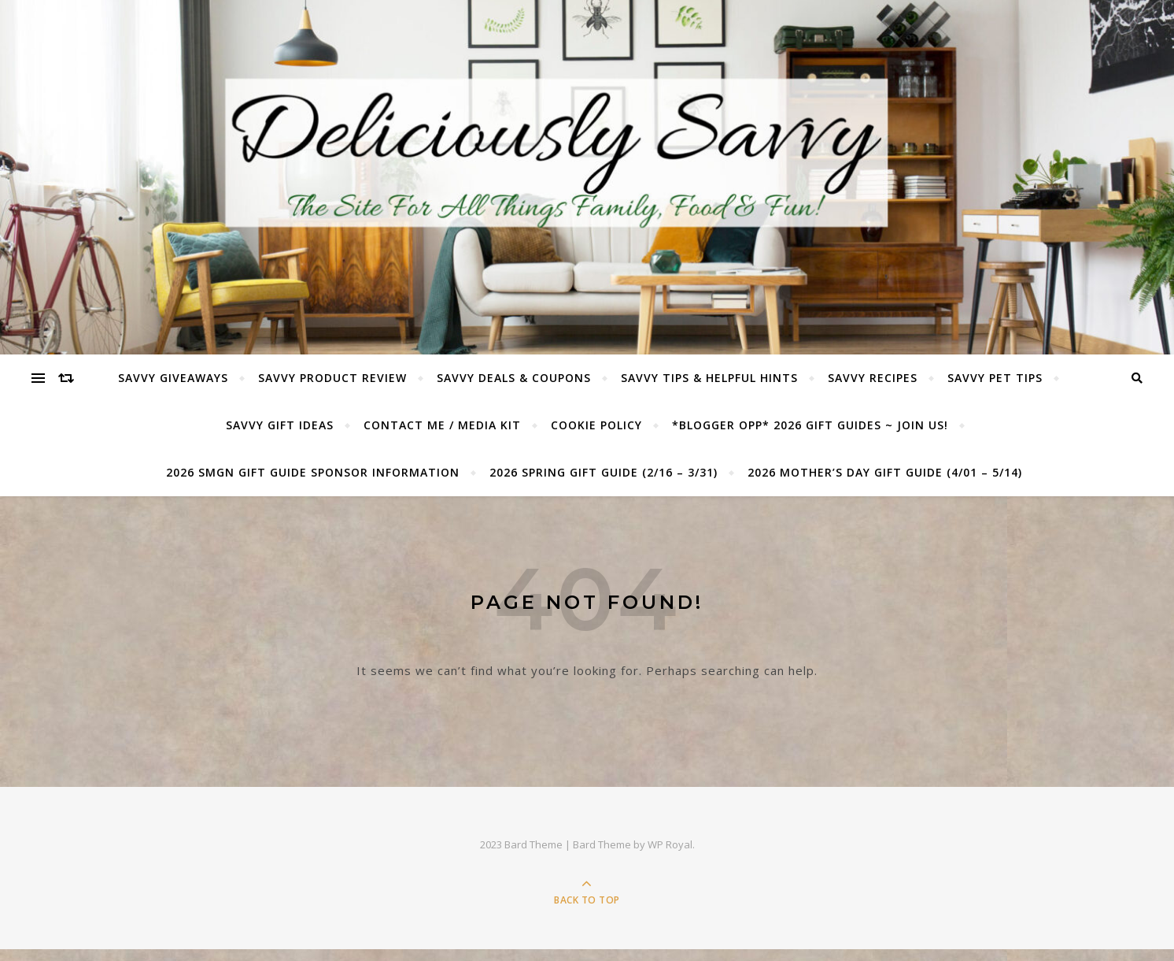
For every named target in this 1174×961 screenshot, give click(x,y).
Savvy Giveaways (173, 377)
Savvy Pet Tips (995, 377)
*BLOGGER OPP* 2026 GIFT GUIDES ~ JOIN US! (810, 424)
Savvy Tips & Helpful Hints (709, 377)
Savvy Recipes (872, 377)
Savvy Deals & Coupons (514, 377)
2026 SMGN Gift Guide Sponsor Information (313, 472)
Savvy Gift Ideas (280, 424)
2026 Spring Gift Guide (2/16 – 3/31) (603, 472)
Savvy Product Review (332, 377)
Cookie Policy (596, 424)
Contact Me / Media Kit (442, 424)
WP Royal (670, 844)
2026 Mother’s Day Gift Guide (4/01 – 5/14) (885, 472)
